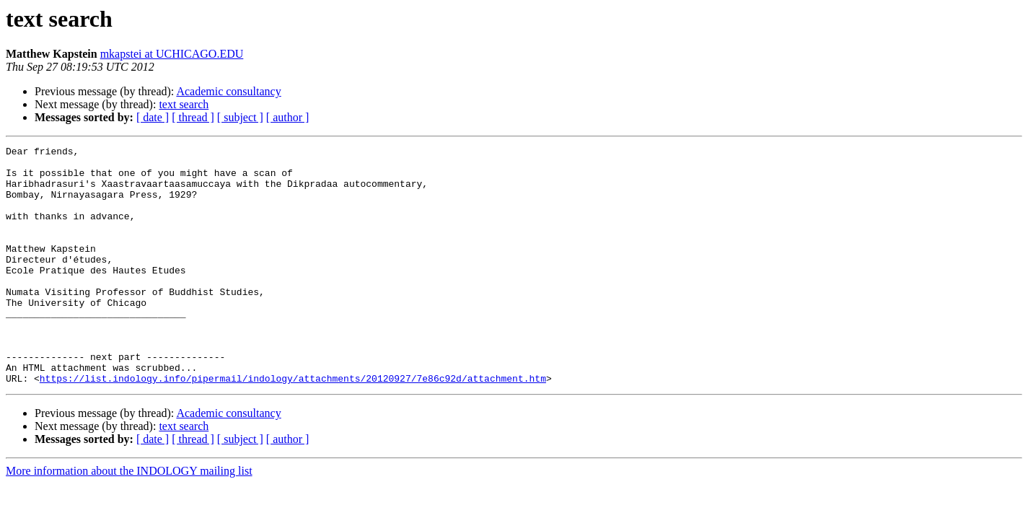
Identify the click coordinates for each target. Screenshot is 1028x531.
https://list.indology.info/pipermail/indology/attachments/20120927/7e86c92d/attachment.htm (293, 425)
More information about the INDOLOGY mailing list (129, 518)
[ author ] (287, 117)
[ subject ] (240, 117)
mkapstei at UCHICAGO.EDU (172, 54)
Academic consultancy (228, 91)
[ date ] (152, 117)
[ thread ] (193, 117)
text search (183, 104)
